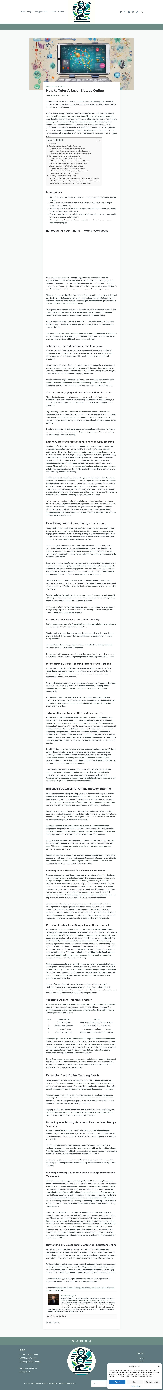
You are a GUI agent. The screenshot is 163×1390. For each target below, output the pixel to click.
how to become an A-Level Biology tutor (88, 102)
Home (22, 12)
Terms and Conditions (28, 1368)
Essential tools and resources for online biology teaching (71, 153)
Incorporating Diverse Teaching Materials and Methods (70, 161)
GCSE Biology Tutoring (28, 1358)
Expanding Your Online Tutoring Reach (62, 176)
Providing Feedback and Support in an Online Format (70, 171)
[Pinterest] (133, 12)
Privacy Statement (135, 1386)
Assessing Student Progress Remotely (65, 173)
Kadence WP (70, 1384)
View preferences (152, 1382)
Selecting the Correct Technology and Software (68, 149)
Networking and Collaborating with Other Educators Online (72, 183)
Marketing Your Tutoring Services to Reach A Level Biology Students (75, 178)
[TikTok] (137, 12)
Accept (117, 1382)
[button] (159, 1366)
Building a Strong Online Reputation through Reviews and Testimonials (76, 181)
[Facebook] (121, 12)
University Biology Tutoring (29, 1362)
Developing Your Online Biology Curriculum (64, 156)
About (53, 12)
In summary (53, 143)
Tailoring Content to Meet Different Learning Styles (69, 163)
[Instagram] (129, 12)
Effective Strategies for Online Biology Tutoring (66, 166)
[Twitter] (125, 12)
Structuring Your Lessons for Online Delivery (67, 158)
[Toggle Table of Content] (97, 140)
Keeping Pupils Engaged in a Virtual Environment (68, 168)
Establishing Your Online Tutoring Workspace (65, 146)
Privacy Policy (24, 1372)
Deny (134, 1382)
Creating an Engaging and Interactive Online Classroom (71, 151)
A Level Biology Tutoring (55, 86)
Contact (61, 12)
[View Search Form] (142, 12)
